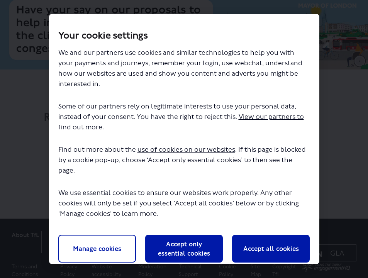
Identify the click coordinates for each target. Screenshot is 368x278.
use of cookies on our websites (186, 150)
